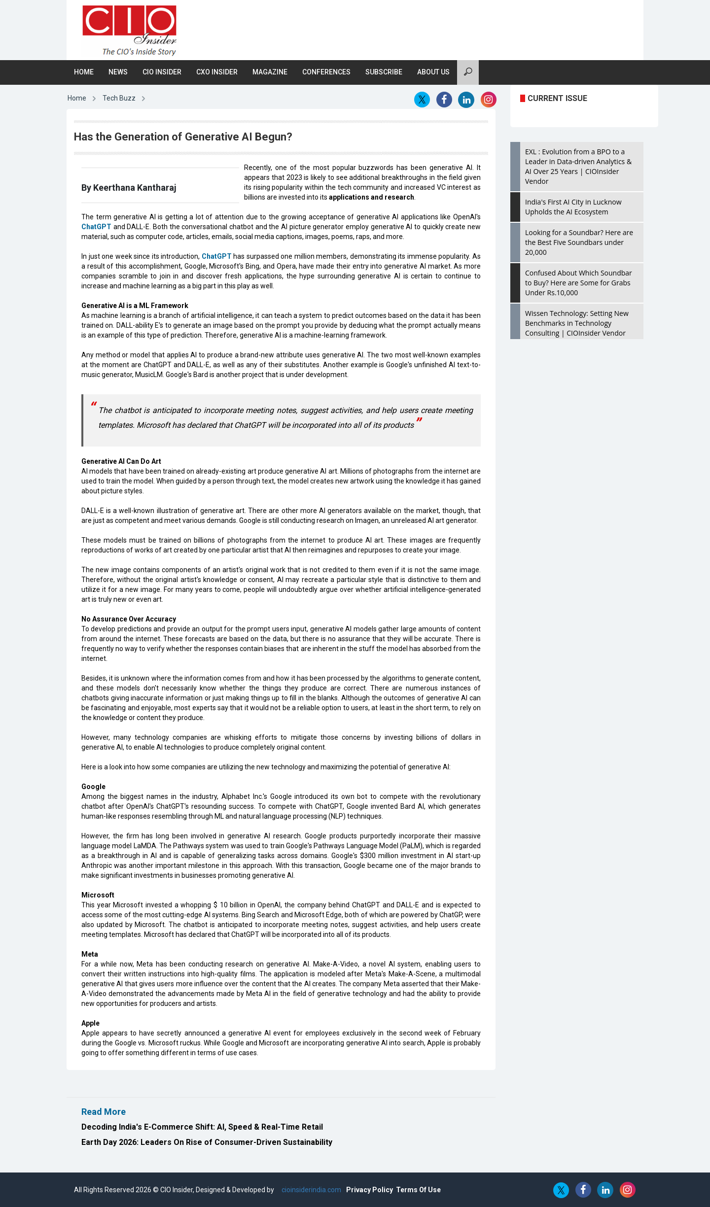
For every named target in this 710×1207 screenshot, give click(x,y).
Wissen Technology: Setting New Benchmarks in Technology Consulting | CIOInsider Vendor (577, 323)
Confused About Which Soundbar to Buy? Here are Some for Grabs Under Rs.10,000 (578, 282)
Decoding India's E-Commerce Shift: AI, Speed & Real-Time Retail (202, 1127)
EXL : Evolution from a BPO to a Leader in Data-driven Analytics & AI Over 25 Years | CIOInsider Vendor (578, 166)
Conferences (326, 72)
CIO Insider (161, 72)
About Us (433, 72)
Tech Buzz (119, 98)
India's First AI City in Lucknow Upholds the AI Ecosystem (573, 206)
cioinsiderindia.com (310, 1190)
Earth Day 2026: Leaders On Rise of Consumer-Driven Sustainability (206, 1142)
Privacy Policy (369, 1190)
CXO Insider (217, 72)
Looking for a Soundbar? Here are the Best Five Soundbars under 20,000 (579, 242)
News (118, 72)
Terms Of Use (418, 1190)
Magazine (269, 72)
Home (84, 72)
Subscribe (383, 72)
